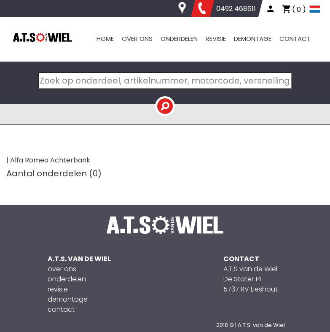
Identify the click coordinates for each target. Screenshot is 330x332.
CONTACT (295, 38)
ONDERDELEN (179, 38)
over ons (62, 269)
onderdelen (67, 279)
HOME (105, 38)
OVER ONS (137, 38)
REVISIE (216, 38)
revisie (58, 289)
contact (61, 309)
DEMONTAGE (252, 38)
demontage (68, 299)
